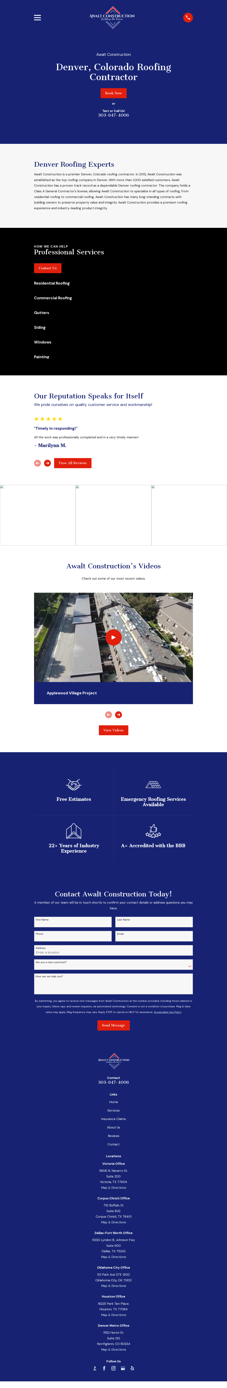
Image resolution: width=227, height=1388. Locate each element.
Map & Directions (113, 1188)
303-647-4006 (113, 115)
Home (113, 1102)
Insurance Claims (113, 1119)
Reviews (113, 1136)
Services (113, 1110)
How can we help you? (49, 976)
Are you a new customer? (51, 962)
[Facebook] (104, 1368)
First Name (42, 919)
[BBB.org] (95, 1368)
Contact (113, 1144)
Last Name (123, 919)
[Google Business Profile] (123, 1368)
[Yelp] (132, 1368)
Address (41, 948)
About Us (113, 1127)
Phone (39, 933)
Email (120, 933)
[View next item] (47, 463)
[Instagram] (113, 1368)
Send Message (113, 1025)
